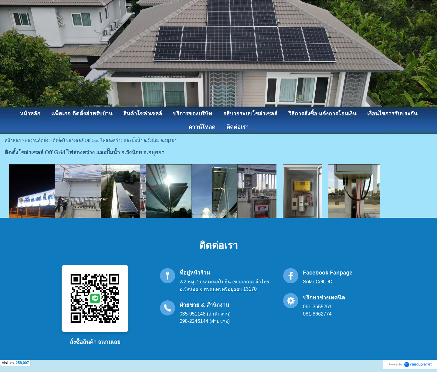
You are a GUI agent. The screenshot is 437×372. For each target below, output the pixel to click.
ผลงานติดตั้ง (36, 140)
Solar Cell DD (317, 281)
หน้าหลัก (13, 140)
